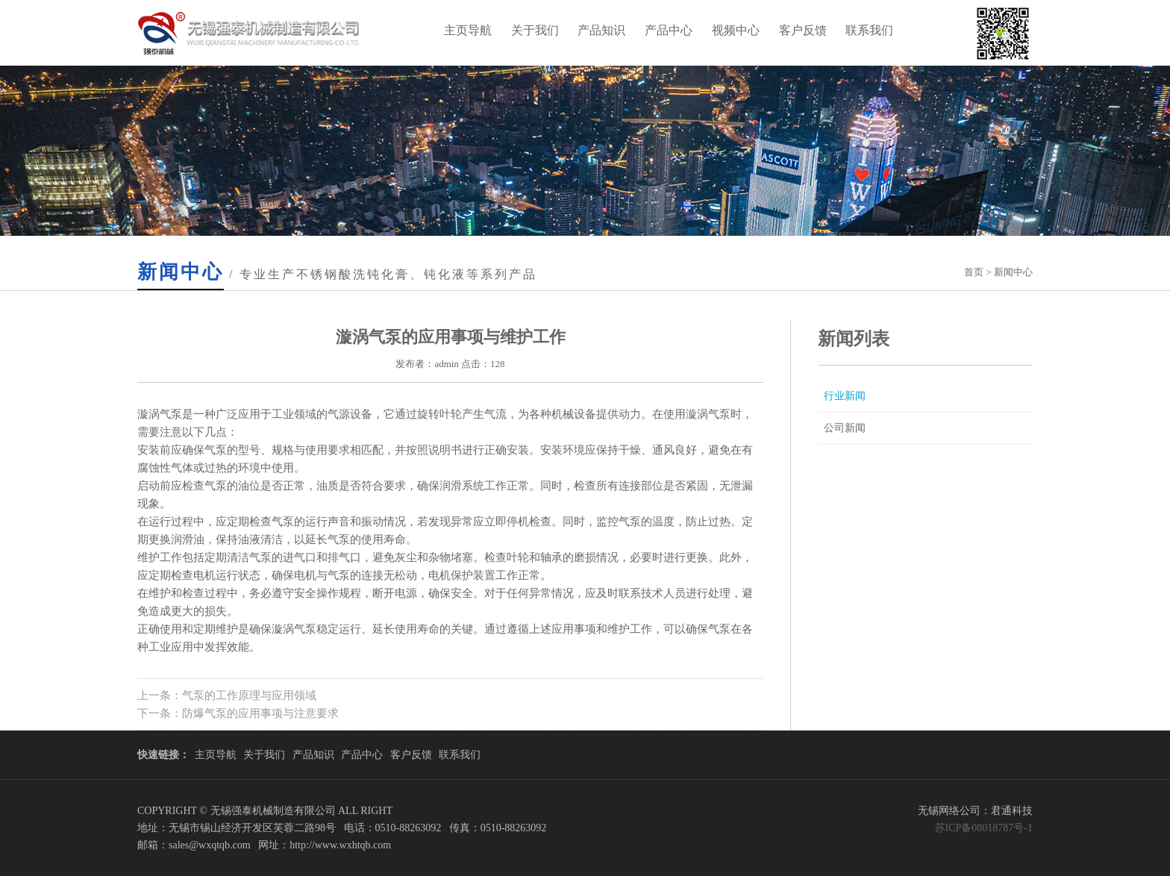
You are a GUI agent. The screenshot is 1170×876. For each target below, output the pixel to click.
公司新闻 (845, 428)
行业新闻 (845, 395)
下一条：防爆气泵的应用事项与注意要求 (238, 713)
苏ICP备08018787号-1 (984, 827)
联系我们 (869, 30)
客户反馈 (803, 30)
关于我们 (535, 30)
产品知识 (601, 30)
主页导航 (468, 30)
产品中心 (668, 30)
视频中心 (736, 30)
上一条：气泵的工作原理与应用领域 (226, 695)
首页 (973, 272)
